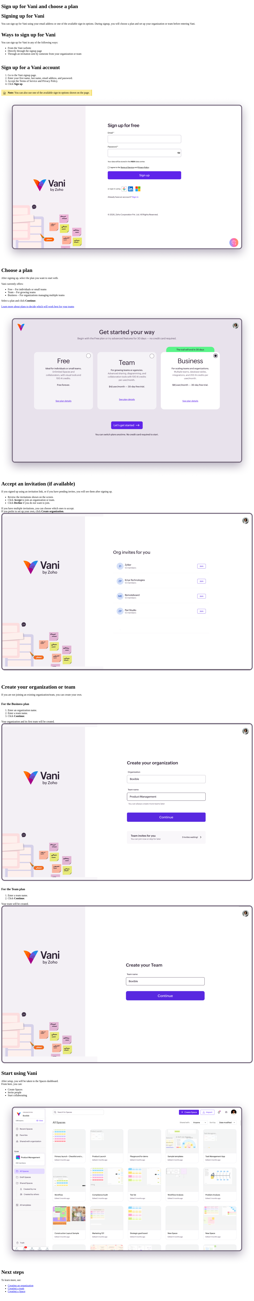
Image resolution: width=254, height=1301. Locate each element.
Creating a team (16, 1288)
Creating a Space (16, 1291)
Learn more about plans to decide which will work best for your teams (37, 306)
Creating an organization (20, 1285)
